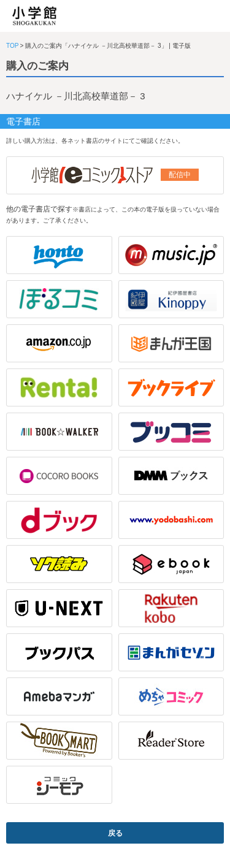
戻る (115, 833)
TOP (12, 45)
